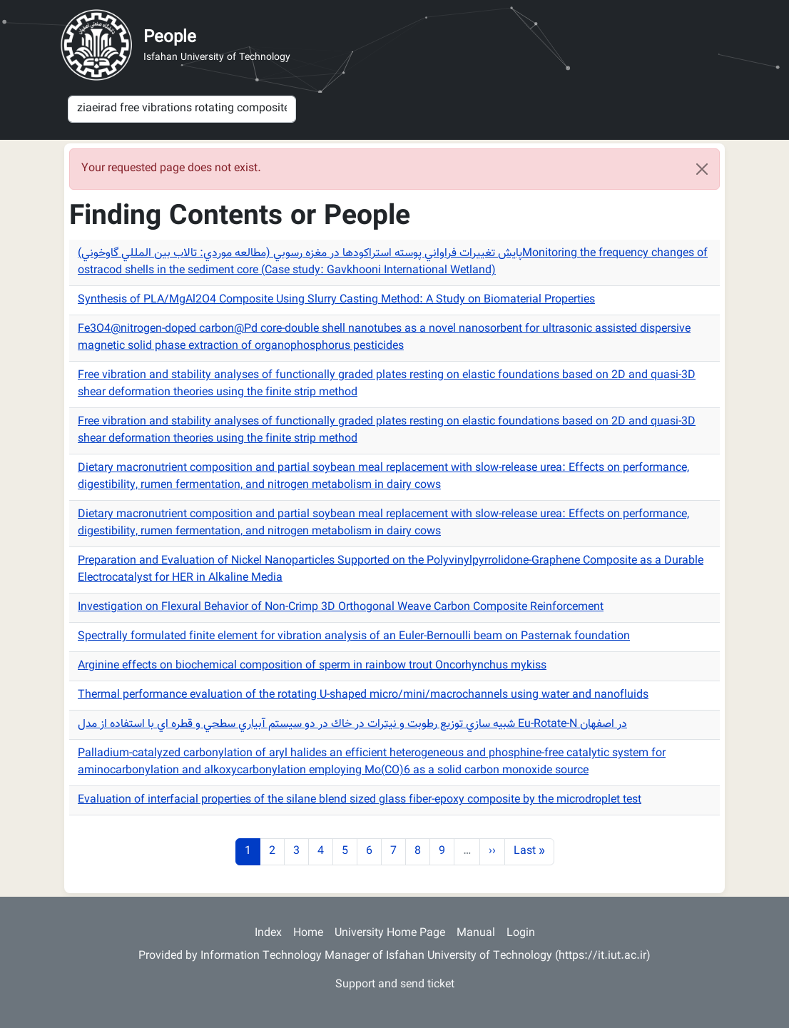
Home (308, 933)
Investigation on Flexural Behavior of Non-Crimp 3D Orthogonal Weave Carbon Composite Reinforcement (341, 607)
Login (521, 933)
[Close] (702, 169)
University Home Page (390, 933)
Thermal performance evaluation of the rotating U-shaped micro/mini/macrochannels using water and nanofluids (363, 695)
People (169, 37)
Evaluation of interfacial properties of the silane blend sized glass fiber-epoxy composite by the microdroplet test (359, 800)
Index (268, 933)
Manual (476, 933)
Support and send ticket (394, 985)
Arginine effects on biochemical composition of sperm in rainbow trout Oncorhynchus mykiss (312, 666)
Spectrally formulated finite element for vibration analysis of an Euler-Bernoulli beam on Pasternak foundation (354, 637)
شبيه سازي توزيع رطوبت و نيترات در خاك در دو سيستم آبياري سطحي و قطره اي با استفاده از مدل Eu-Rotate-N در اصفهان (352, 724)
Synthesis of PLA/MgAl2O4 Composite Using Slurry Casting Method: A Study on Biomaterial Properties (336, 300)
